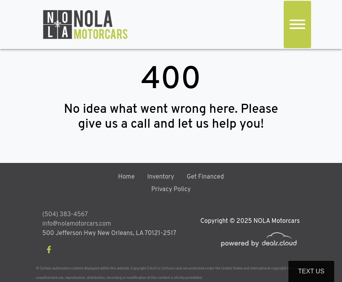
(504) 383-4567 (65, 215)
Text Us (311, 271)
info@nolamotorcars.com (76, 224)
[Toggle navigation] (297, 24)
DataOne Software (161, 268)
